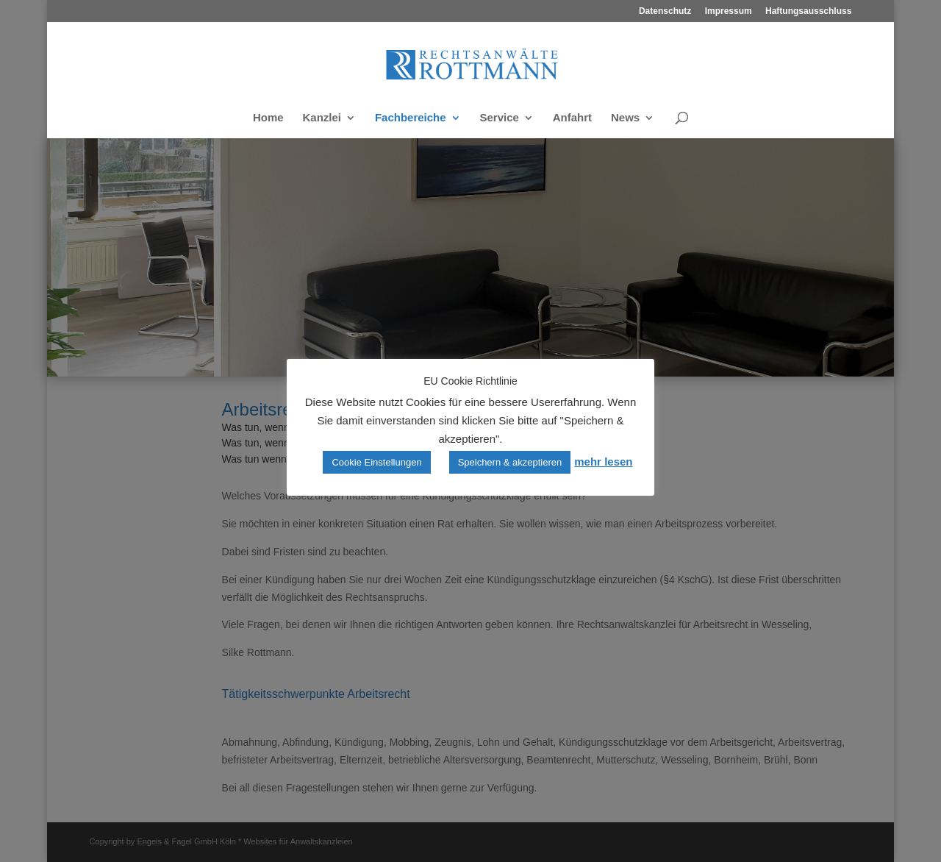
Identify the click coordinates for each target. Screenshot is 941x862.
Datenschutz (665, 11)
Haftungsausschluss (808, 11)
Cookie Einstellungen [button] (376, 462)
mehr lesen (603, 461)
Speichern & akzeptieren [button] (510, 462)
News (625, 118)
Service (499, 118)
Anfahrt (572, 118)
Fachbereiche (410, 118)
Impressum (728, 11)
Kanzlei (321, 118)
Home (268, 118)
